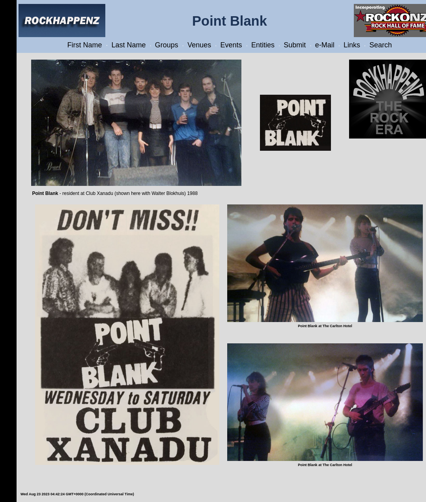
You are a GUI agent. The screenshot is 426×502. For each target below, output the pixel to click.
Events (231, 45)
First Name (84, 45)
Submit (295, 45)
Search (380, 45)
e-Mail (324, 45)
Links (352, 45)
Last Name (128, 45)
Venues (199, 45)
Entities (263, 45)
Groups (166, 45)
